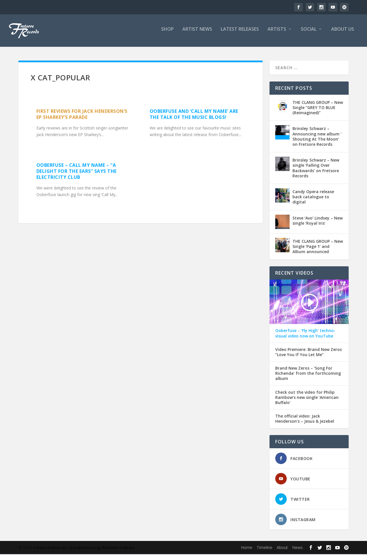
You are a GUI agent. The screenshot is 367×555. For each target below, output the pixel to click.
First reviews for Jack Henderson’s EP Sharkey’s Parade (82, 115)
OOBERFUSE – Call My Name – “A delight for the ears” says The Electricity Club (76, 172)
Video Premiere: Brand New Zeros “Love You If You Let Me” (308, 353)
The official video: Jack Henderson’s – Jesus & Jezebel (304, 419)
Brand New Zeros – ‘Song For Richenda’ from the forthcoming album (308, 374)
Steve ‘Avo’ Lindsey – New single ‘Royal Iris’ (317, 221)
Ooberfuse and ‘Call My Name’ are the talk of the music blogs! (194, 115)
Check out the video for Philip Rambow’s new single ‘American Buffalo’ (307, 398)
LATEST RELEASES (240, 32)
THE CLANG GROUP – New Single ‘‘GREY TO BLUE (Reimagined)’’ (317, 108)
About (282, 548)
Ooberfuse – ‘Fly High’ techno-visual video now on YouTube (305, 334)
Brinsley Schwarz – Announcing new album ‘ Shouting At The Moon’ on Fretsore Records (316, 137)
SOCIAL (309, 32)
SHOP (167, 32)
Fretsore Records (49, 548)
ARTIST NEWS (197, 32)
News (297, 548)
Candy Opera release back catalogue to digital (313, 197)
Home (246, 548)
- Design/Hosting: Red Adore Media (101, 548)
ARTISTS (277, 32)
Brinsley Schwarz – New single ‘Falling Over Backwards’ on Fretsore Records (315, 168)
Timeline (264, 548)
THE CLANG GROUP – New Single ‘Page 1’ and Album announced (317, 247)
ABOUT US (342, 32)
